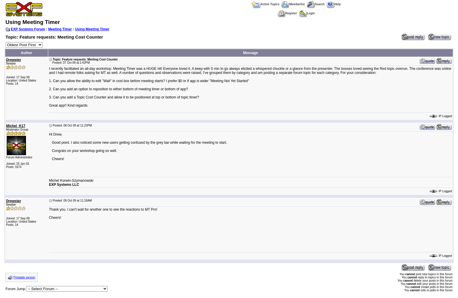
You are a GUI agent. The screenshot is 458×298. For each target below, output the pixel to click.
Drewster (13, 60)
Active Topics (265, 4)
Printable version (24, 277)
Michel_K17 (15, 126)
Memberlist (293, 4)
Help (334, 4)
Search (316, 4)
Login (307, 13)
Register (287, 13)
